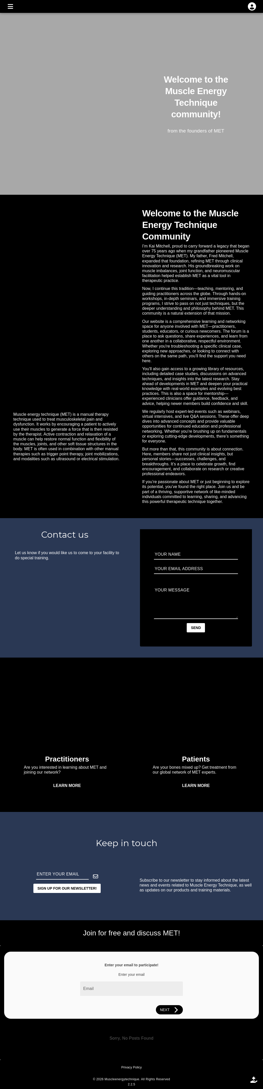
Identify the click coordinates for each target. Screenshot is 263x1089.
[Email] (131, 988)
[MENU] (10, 6)
